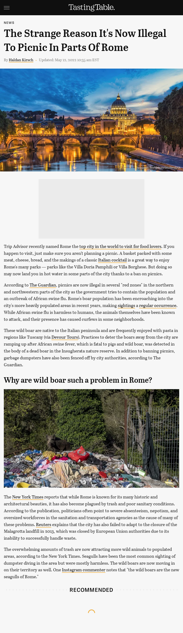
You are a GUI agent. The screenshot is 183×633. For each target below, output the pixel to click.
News (9, 22)
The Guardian (43, 285)
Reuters (43, 524)
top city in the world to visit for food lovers (120, 246)
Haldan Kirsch (21, 59)
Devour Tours (64, 337)
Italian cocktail (112, 260)
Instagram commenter (83, 570)
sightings (126, 305)
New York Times (27, 497)
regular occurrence (157, 305)
